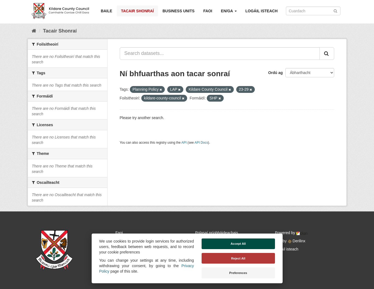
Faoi (207, 11)
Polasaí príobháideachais (216, 233)
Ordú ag (275, 72)
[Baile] (34, 31)
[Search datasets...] (220, 53)
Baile (106, 11)
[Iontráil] (335, 10)
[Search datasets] (313, 11)
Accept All (238, 243)
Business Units (179, 11)
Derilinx (297, 241)
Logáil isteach (262, 11)
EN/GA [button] (229, 11)
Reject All (238, 258)
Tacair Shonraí (137, 11)
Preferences (238, 273)
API (184, 142)
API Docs (201, 142)
